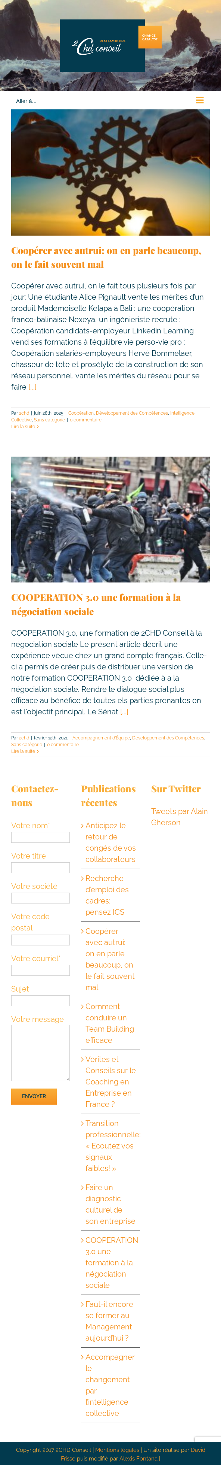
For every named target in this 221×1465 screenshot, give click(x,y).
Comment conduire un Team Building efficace (109, 1023)
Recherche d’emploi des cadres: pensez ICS (107, 895)
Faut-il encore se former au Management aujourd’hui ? (109, 1321)
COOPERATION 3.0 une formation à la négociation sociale (110, 1263)
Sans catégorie (49, 420)
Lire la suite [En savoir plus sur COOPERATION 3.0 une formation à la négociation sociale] (23, 751)
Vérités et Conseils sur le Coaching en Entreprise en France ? (110, 1082)
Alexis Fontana (138, 1458)
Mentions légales (117, 1450)
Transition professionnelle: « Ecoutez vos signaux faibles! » (110, 1146)
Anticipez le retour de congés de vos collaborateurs (110, 842)
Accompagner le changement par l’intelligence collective (110, 1385)
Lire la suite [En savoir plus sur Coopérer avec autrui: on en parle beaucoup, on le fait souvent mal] (23, 426)
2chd (24, 413)
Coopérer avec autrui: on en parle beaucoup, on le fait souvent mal (110, 959)
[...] (32, 386)
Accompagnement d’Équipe (101, 738)
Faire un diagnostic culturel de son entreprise (110, 1204)
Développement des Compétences (132, 413)
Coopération (81, 413)
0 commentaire (86, 420)
